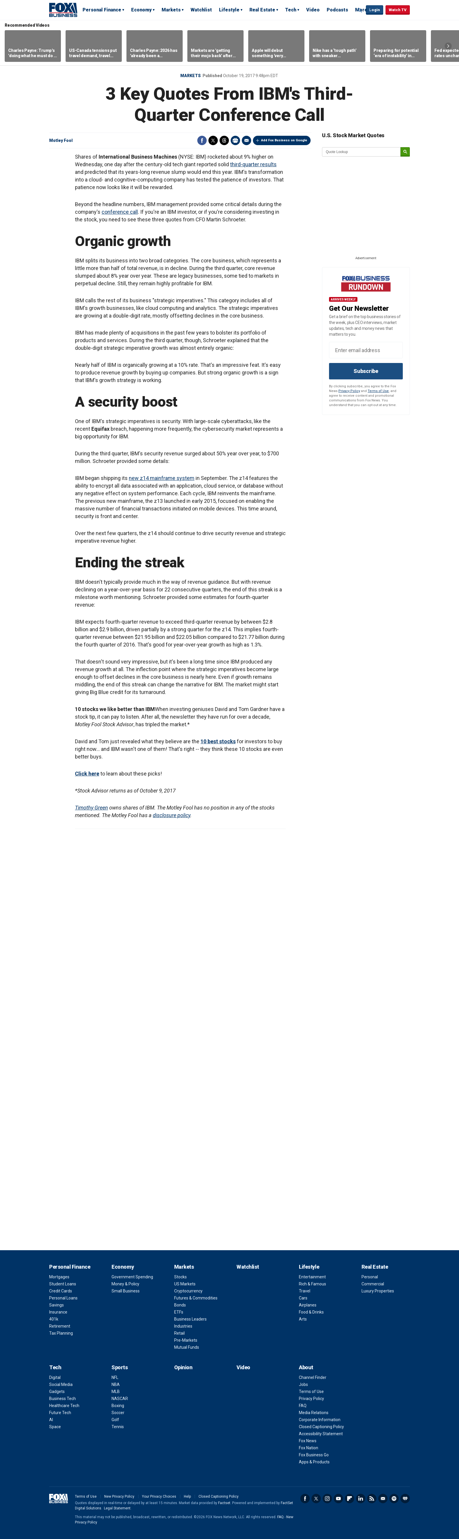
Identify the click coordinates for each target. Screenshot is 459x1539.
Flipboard (349, 1498)
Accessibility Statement (321, 1433)
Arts (303, 1319)
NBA (116, 1384)
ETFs (178, 1312)
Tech (290, 10)
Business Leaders (190, 1319)
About (306, 1367)
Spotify (394, 1498)
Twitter (213, 140)
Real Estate (262, 10)
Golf (115, 1419)
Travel (304, 1291)
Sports (120, 1367)
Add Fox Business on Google (284, 140)
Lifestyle (229, 10)
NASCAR (120, 1398)
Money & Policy (125, 1284)
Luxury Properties (378, 1291)
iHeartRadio (405, 1498)
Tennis (118, 1426)
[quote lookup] (361, 152)
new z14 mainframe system (161, 478)
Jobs (303, 1384)
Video (313, 10)
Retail (179, 1333)
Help (187, 1496)
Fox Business (63, 9)
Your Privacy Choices (159, 1496)
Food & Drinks (311, 1312)
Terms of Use (378, 391)
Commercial (373, 1284)
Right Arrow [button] (448, 46)
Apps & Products (314, 1462)
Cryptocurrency (188, 1291)
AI (51, 1419)
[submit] (405, 152)
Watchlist (201, 10)
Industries (183, 1326)
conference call (120, 212)
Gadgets (57, 1391)
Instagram (327, 1498)
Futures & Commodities (195, 1298)
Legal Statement (117, 1508)
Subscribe (366, 371)
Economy (141, 10)
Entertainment (312, 1277)
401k (53, 1319)
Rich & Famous (312, 1284)
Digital (55, 1377)
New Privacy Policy (119, 1496)
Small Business (126, 1291)
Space (55, 1426)
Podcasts (337, 10)
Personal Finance (102, 10)
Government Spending (132, 1277)
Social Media (61, 1384)
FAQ (302, 1405)
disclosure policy (171, 815)
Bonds (180, 1305)
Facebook (202, 140)
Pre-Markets (185, 1340)
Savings (56, 1305)
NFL (115, 1377)
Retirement (59, 1326)
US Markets (185, 1284)
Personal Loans (63, 1298)
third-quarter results (253, 164)
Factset (224, 1503)
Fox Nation (308, 1447)
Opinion (183, 1367)
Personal (370, 1277)
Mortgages (59, 1277)
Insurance (58, 1312)
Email (246, 140)
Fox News (307, 1440)
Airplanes (307, 1305)
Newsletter (383, 1498)
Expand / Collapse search (360, 10)
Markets (171, 10)
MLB (116, 1391)
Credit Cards (60, 1291)
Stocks (180, 1277)
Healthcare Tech (64, 1405)
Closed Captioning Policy (321, 1426)
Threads (224, 140)
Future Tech (60, 1412)
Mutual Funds (186, 1347)
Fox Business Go (314, 1455)
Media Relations (313, 1412)
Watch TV (398, 10)
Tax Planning (61, 1333)
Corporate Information (319, 1419)
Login (374, 10)
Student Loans (62, 1284)
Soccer (118, 1412)
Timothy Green (91, 808)
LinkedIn (360, 1498)
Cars (303, 1298)
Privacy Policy (349, 391)
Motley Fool (61, 140)
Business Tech (62, 1398)
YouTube (338, 1498)
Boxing (118, 1405)
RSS (371, 1498)
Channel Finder (312, 1377)
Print (235, 140)
